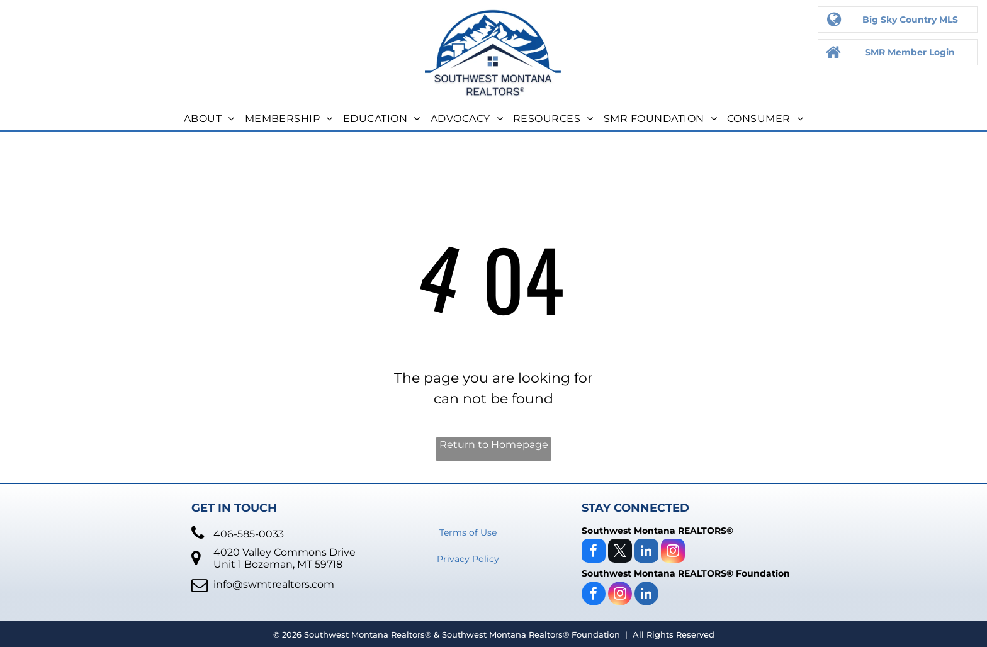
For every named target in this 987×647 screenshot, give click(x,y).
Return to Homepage (493, 445)
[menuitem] (209, 119)
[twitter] (620, 552)
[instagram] (673, 552)
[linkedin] (646, 552)
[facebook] (594, 552)
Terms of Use (468, 532)
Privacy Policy (468, 559)
